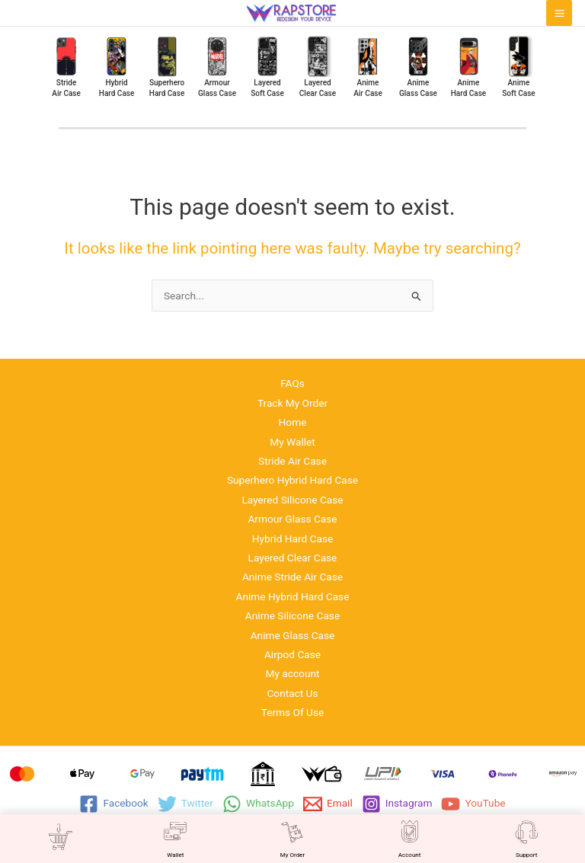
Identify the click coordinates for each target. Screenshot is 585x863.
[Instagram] (397, 803)
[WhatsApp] (258, 803)
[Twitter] (185, 803)
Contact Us (292, 693)
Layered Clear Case (292, 557)
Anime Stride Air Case (292, 577)
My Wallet (292, 442)
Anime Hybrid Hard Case (293, 596)
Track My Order (292, 403)
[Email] (328, 803)
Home (293, 422)
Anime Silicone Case (292, 615)
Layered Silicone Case (292, 500)
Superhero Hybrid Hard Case (292, 480)
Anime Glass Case (293, 635)
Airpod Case (292, 654)
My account (293, 673)
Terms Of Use (292, 712)
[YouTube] (473, 803)
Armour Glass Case (292, 519)
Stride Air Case (292, 461)
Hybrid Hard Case (292, 538)
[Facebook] (113, 803)
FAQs (292, 383)
